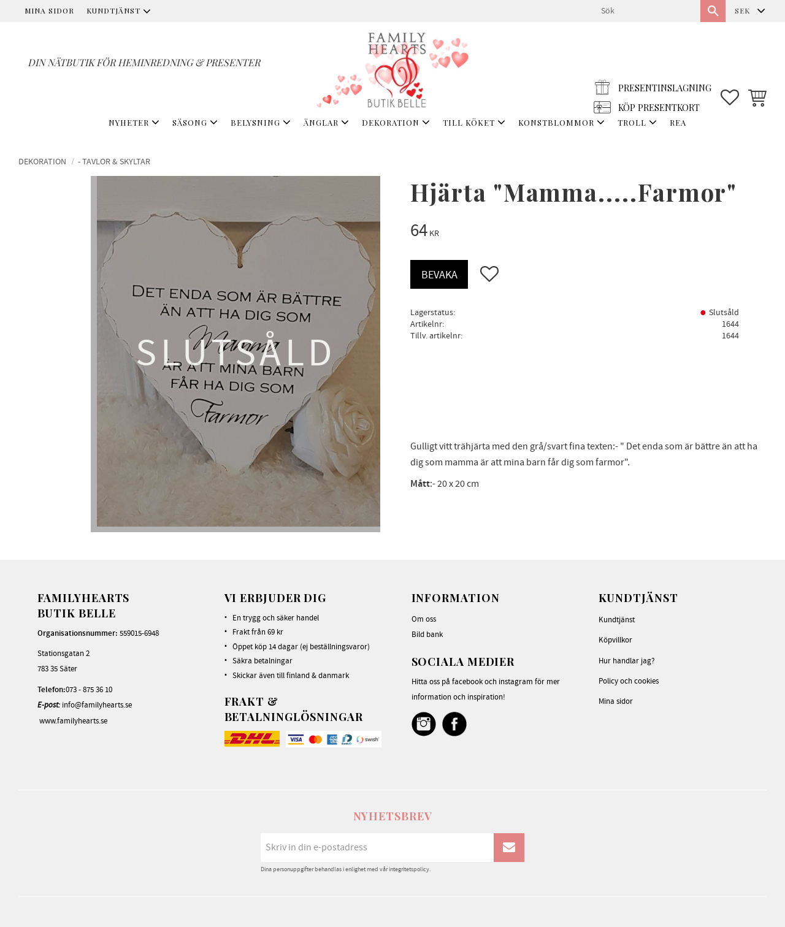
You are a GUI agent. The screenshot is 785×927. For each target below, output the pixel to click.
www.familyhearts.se (73, 721)
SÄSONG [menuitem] (189, 122)
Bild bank (427, 634)
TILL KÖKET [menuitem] (469, 122)
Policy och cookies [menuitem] (629, 681)
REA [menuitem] (678, 122)
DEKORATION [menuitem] (390, 122)
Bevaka (439, 275)
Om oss (424, 619)
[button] (730, 68)
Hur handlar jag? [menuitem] (627, 661)
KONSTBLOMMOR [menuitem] (556, 122)
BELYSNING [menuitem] (255, 122)
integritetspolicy (409, 869)
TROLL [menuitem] (632, 122)
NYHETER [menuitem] (129, 122)
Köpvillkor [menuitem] (615, 640)
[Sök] (713, 11)
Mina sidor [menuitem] (49, 10)
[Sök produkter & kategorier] (645, 11)
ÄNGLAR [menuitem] (321, 122)
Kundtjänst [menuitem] (113, 10)
